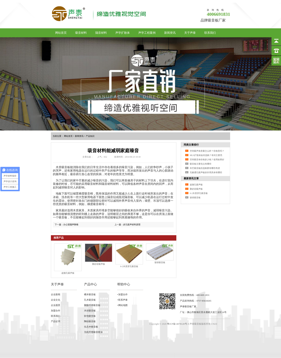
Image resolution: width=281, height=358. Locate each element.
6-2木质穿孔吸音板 (129, 266)
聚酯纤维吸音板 (92, 305)
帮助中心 (123, 284)
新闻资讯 (170, 32)
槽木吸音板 (90, 294)
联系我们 (210, 32)
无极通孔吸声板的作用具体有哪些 (206, 172)
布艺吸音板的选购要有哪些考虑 (205, 168)
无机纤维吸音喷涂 (93, 332)
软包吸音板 (90, 316)
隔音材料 (101, 32)
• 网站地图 (122, 305)
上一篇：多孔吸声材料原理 (127, 224)
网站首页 (61, 32)
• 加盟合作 (122, 294)
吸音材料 (81, 32)
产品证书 (55, 321)
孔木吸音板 (90, 299)
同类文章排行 (191, 144)
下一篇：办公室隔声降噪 (66, 224)
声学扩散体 (122, 32)
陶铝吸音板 (90, 321)
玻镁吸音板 (159, 262)
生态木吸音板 (91, 326)
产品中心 (90, 284)
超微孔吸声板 (67, 273)
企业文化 (55, 299)
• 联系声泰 (122, 299)
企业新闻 (55, 294)
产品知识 (90, 136)
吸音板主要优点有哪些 (200, 164)
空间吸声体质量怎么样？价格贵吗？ (207, 151)
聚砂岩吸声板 (98, 264)
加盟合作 (55, 310)
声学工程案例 (147, 32)
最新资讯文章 (191, 178)
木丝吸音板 (90, 310)
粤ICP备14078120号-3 (178, 324)
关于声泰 (190, 32)
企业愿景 (55, 305)
